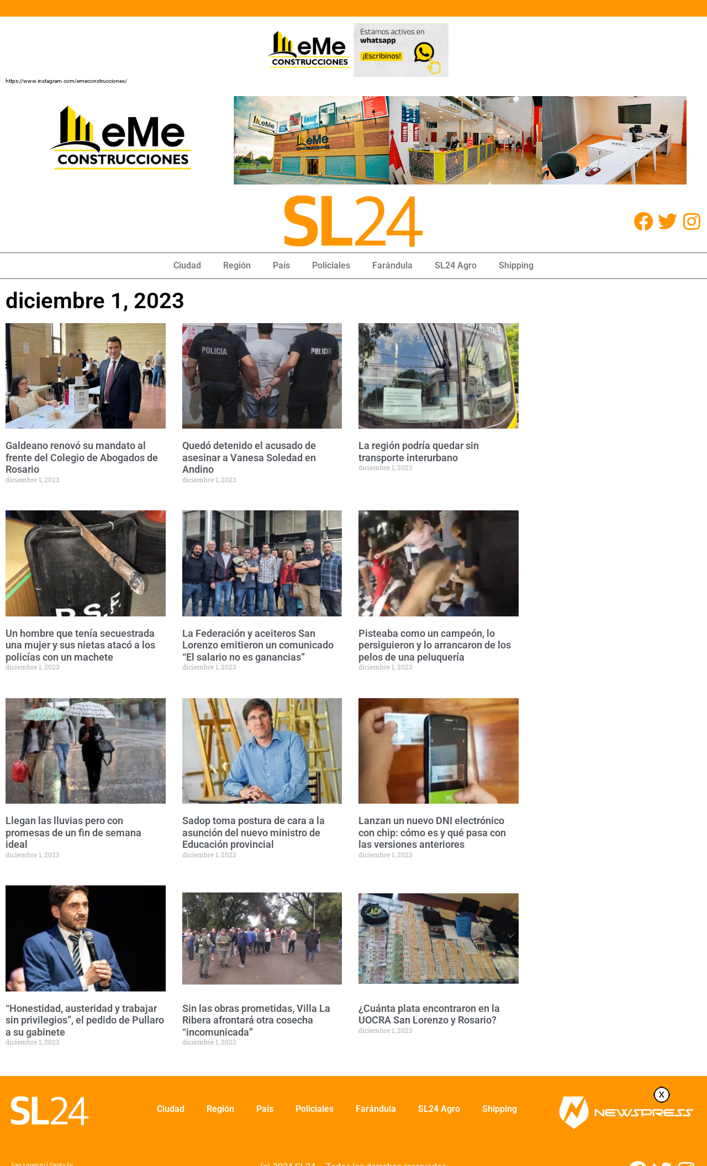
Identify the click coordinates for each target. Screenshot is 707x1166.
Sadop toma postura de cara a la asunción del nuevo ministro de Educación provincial (253, 832)
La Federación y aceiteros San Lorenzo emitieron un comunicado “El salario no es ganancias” (258, 645)
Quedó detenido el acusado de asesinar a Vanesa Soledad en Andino (249, 457)
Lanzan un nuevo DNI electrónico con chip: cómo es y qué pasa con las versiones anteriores (432, 832)
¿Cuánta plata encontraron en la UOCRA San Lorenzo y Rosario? (429, 1014)
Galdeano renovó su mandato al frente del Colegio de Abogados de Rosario (82, 457)
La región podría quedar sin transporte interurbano (418, 451)
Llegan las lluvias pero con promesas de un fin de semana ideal (73, 832)
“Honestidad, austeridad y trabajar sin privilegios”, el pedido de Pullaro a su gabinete (85, 1020)
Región (237, 265)
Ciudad (187, 265)
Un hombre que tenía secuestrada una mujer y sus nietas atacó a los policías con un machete (80, 645)
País (281, 265)
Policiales (331, 265)
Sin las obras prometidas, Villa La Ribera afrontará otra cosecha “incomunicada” (256, 1020)
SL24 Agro (456, 265)
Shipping (516, 265)
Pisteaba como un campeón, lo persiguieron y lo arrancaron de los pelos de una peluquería (434, 645)
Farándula (392, 265)
